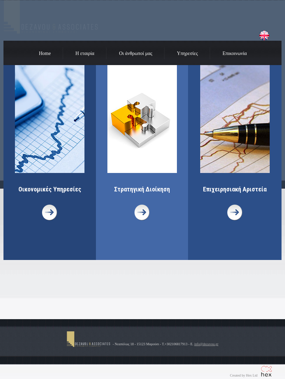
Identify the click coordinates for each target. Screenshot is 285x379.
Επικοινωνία (234, 53)
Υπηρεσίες (187, 53)
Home (45, 53)
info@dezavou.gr (206, 344)
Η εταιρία (84, 53)
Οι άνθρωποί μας (135, 53)
